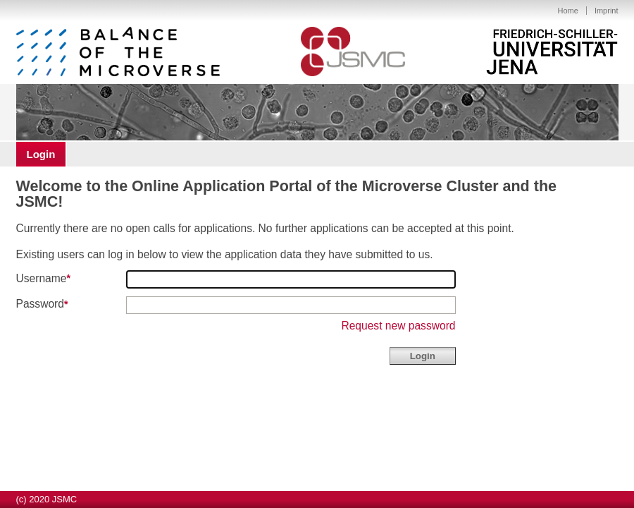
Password (40, 304)
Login (41, 154)
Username (41, 278)
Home (568, 10)
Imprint (607, 10)
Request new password (398, 326)
